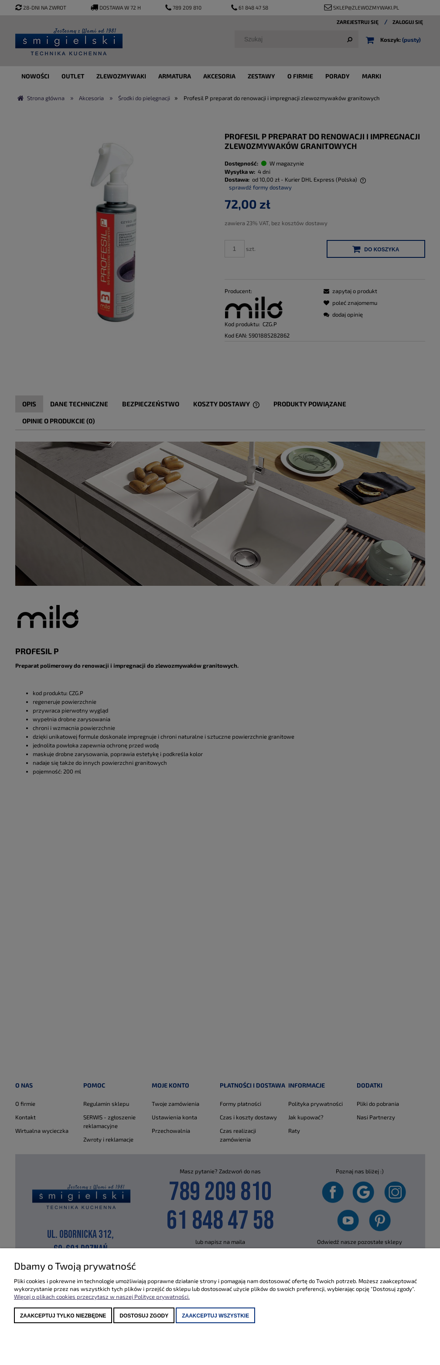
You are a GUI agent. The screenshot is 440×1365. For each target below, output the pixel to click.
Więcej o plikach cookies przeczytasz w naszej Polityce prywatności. (102, 1296)
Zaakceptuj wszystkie (215, 1316)
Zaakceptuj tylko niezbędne (63, 1316)
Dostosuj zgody (143, 1316)
